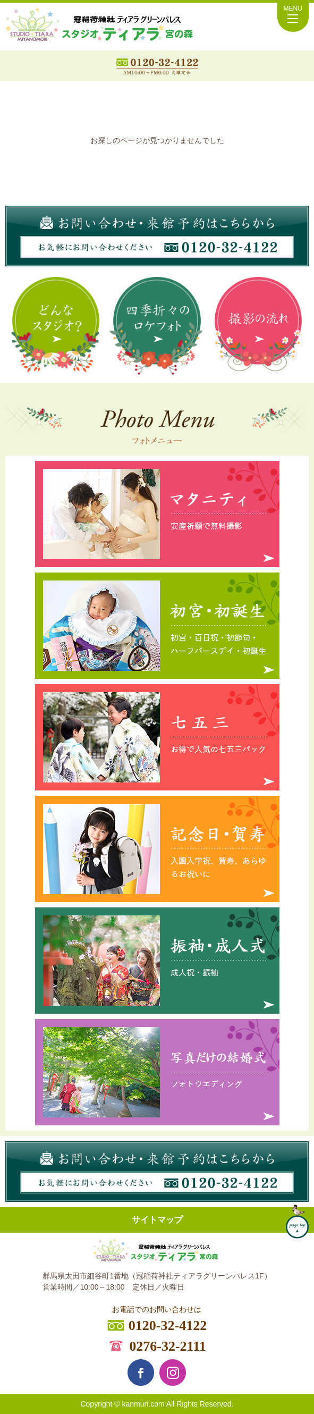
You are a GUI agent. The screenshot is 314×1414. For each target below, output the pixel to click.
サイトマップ (157, 1219)
